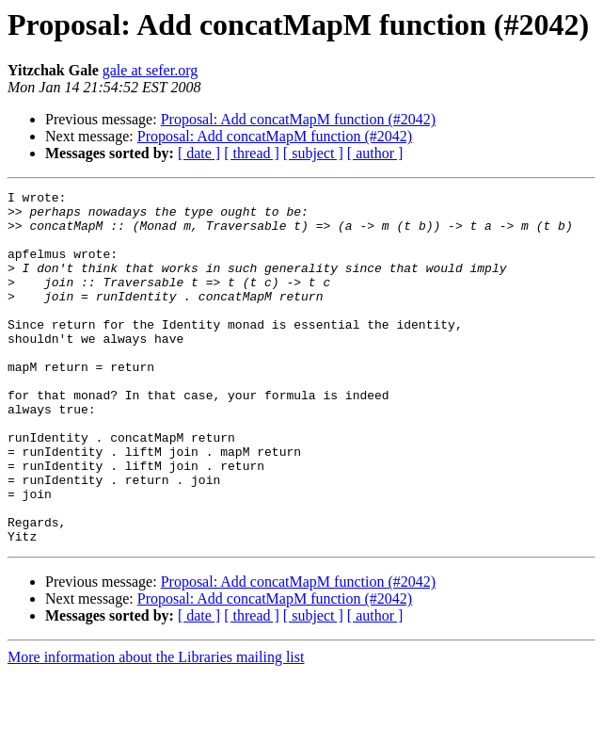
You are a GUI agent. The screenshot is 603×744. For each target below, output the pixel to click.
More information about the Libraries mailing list (156, 728)
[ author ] (375, 153)
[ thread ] (251, 153)
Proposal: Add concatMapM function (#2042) (298, 119)
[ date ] (199, 153)
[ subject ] (313, 153)
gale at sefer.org (150, 70)
